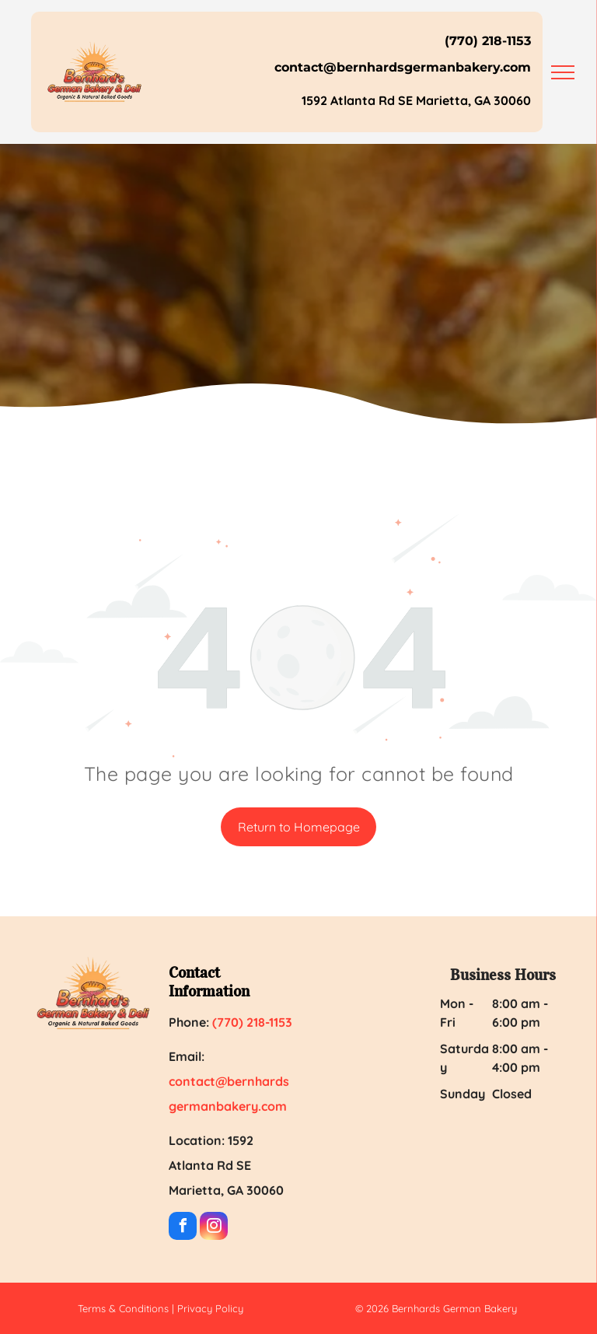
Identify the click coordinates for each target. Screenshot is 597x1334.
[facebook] (183, 1228)
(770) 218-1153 (488, 40)
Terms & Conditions (123, 1308)
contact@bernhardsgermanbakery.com (402, 67)
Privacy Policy (210, 1308)
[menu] (563, 72)
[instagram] (214, 1228)
